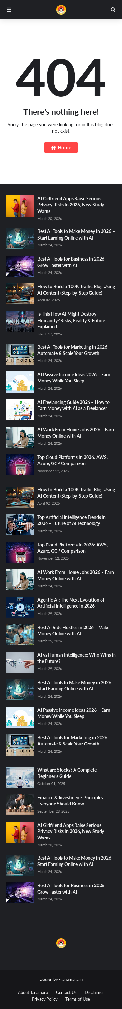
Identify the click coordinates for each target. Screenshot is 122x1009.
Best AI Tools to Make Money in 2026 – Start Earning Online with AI (76, 235)
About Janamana (33, 992)
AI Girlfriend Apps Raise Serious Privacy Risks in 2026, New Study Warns (70, 205)
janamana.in (72, 979)
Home (61, 147)
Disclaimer (94, 992)
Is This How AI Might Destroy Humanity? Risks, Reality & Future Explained (71, 320)
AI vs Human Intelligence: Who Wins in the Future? (76, 658)
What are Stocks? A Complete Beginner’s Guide (67, 773)
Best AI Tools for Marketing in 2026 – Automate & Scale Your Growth (74, 350)
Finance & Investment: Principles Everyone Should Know (70, 801)
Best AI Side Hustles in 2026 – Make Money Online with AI (73, 631)
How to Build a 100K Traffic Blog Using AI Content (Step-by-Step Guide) (76, 290)
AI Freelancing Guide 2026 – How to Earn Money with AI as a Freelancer (73, 405)
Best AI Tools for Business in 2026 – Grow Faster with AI (72, 262)
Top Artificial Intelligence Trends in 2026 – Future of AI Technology (71, 520)
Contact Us (66, 992)
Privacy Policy (45, 999)
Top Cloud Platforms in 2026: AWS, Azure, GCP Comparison (72, 460)
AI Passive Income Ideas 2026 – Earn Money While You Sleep (73, 378)
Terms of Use (77, 999)
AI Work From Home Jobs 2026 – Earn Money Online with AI (75, 433)
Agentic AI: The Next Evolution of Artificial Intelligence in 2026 (70, 603)
